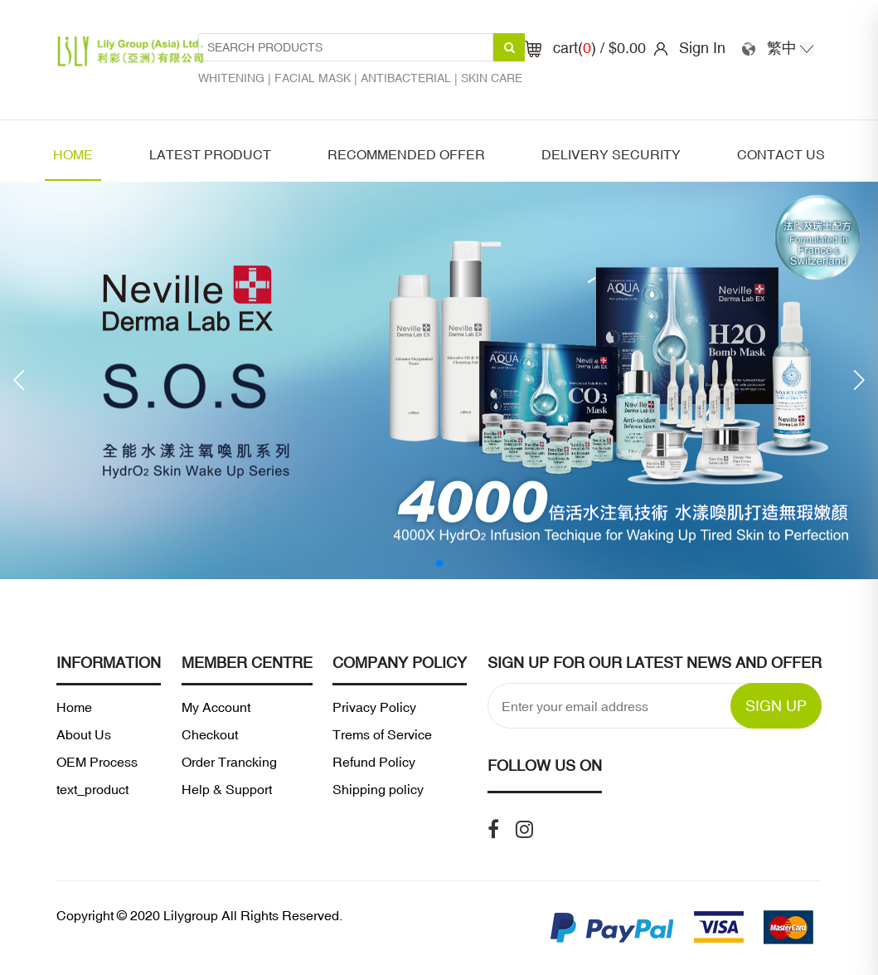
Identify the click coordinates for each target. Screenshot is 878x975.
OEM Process (97, 761)
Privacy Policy (374, 707)
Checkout (210, 734)
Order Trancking (229, 761)
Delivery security (611, 154)
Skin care (491, 78)
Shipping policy (378, 789)
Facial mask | (317, 78)
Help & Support (227, 789)
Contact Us (781, 154)
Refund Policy (373, 761)
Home (73, 154)
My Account (216, 707)
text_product (92, 789)
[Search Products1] (345, 47)
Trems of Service (382, 734)
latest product (210, 154)
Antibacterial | (411, 78)
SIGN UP (776, 705)
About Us (83, 734)
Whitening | (236, 78)
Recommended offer (406, 154)
